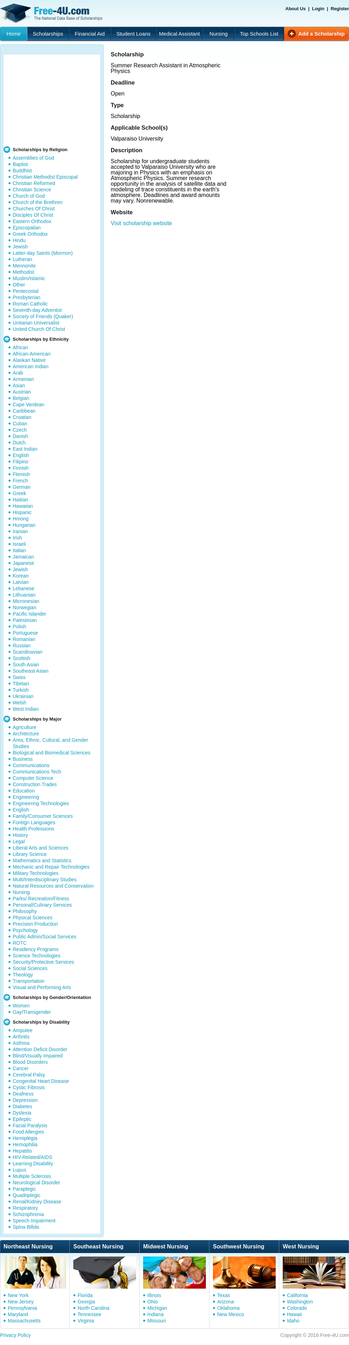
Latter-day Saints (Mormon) (43, 253)
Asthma (21, 1043)
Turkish (21, 690)
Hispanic (22, 512)
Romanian (24, 639)
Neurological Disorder (36, 1182)
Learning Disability (33, 1163)
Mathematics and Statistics (42, 860)
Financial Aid (90, 34)
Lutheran (22, 259)
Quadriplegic (27, 1195)
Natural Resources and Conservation (53, 886)
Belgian (21, 398)
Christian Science (32, 189)
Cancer (21, 1068)
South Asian (26, 664)
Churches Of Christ (34, 208)
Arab (18, 373)
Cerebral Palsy (29, 1075)
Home (13, 34)
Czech (20, 430)
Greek (19, 493)
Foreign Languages (34, 822)
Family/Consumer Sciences (43, 816)
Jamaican (23, 557)
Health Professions (33, 829)
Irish (17, 538)
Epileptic (22, 1119)
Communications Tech (37, 772)
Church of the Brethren (38, 202)
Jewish (20, 246)
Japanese (23, 563)
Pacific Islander (29, 614)
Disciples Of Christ (33, 215)
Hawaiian (23, 506)
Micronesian (26, 601)
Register (340, 8)
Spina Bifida (26, 1227)
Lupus (19, 1170)
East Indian (25, 449)
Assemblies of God (33, 158)
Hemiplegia (25, 1138)
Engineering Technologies (41, 803)
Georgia (86, 1301)
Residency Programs (36, 949)
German (22, 487)
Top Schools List (259, 34)
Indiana (155, 1314)
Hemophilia (25, 1144)
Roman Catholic (30, 304)
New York (18, 1295)
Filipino (20, 461)
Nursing (218, 34)
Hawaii (294, 1314)
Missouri (156, 1321)
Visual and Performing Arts (42, 987)
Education (24, 791)
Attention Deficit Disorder (40, 1049)
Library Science (30, 854)
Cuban (20, 423)
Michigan (157, 1308)
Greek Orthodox (30, 234)
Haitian (20, 499)
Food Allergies (28, 1132)
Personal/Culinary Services (42, 905)
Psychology (25, 930)
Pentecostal (25, 291)
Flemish (21, 474)
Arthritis (21, 1036)
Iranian (20, 531)
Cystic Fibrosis (29, 1087)
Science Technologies (36, 955)
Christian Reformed (34, 183)
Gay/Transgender (32, 1012)
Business (23, 759)
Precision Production (35, 924)
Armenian (23, 379)
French (20, 480)
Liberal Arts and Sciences (40, 848)
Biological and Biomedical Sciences (51, 752)
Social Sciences (30, 968)
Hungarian (24, 525)
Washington (300, 1301)
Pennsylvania (22, 1308)
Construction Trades (35, 784)
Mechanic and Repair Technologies (51, 867)
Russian (22, 645)
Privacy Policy (15, 1335)
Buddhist (22, 170)
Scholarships (48, 34)
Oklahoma (228, 1308)
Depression (25, 1100)
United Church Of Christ (39, 329)
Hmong (21, 519)
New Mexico (230, 1314)
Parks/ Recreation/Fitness (41, 898)
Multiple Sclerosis (32, 1176)
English (21, 455)
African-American (31, 354)
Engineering (26, 797)
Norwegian (24, 607)
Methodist (23, 272)
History (20, 835)
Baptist (20, 164)
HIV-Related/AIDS (32, 1157)
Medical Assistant (179, 34)
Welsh (19, 702)
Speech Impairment (34, 1220)
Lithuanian (24, 595)
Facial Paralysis (30, 1125)
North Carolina (93, 1308)
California (297, 1295)
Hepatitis (22, 1151)
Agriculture (24, 727)
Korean (21, 576)
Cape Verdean (28, 404)
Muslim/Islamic (29, 278)
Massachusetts (24, 1321)
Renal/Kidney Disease (37, 1201)
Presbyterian (27, 297)
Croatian (22, 417)
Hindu (19, 240)
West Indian (26, 709)
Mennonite (24, 266)
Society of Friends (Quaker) (43, 316)
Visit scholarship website (141, 223)
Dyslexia (22, 1113)
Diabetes (22, 1106)
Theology (23, 974)
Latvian (21, 582)
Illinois (154, 1295)
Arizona (225, 1301)
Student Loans (133, 34)
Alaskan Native (29, 360)
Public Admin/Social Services (44, 936)
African (20, 347)
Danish (20, 436)
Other (19, 285)
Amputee (22, 1030)
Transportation (28, 981)
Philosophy (25, 911)
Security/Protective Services (43, 962)
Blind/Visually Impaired (37, 1056)
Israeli (19, 544)
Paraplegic (24, 1189)
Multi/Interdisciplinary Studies (44, 879)
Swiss (19, 677)
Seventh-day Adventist (37, 310)
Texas (223, 1295)
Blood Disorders (30, 1062)
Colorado (297, 1308)
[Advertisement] (52, 99)
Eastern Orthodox (32, 221)
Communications (31, 765)
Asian (19, 385)
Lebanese (24, 588)
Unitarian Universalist (36, 323)
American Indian (30, 366)
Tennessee (90, 1314)
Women (21, 1005)
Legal (19, 841)
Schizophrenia (28, 1214)
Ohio (152, 1301)
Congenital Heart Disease (41, 1081)
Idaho (293, 1321)
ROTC (20, 943)
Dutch (19, 442)
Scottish (21, 658)
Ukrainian (23, 696)
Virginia (86, 1321)
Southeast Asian (30, 671)
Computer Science (33, 778)
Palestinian (25, 620)
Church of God (29, 196)
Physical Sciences (33, 917)
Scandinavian (27, 652)
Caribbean (24, 411)
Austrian (22, 392)
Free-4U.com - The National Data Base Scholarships (52, 13)
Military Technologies (36, 873)
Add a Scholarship (321, 34)
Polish (19, 626)
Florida (85, 1295)
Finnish (21, 468)
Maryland (18, 1314)
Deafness (23, 1094)
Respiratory (25, 1208)
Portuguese (25, 633)
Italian (19, 550)
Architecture (26, 733)
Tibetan (21, 683)
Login (318, 8)
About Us (296, 8)
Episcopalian (27, 227)
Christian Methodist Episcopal (45, 177)
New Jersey (20, 1301)
